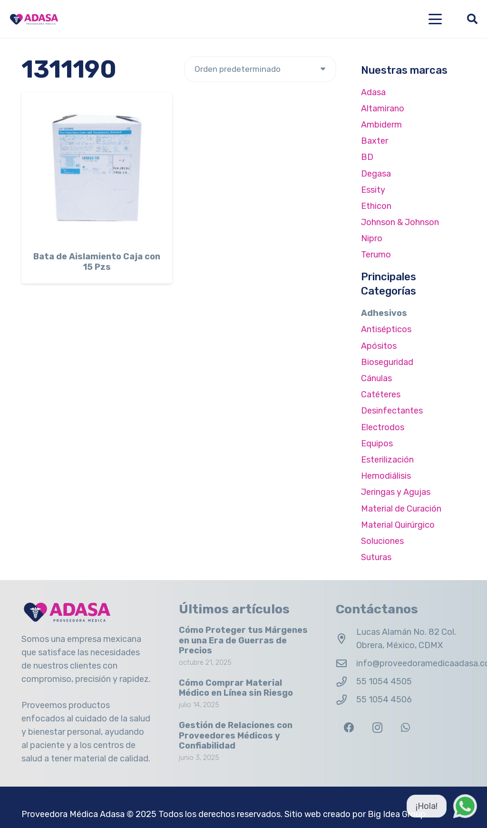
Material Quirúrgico (398, 525)
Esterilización (387, 459)
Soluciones (382, 541)
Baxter (374, 141)
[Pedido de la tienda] (260, 69)
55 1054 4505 (384, 681)
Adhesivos (384, 313)
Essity (373, 190)
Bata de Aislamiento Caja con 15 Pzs (96, 261)
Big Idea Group (397, 814)
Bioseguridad (387, 362)
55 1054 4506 (384, 699)
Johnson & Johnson (400, 222)
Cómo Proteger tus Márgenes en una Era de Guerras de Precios (243, 640)
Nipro (371, 238)
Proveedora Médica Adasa (73, 814)
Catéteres (380, 394)
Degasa (376, 173)
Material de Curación (401, 508)
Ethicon (376, 206)
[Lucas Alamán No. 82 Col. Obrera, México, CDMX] (346, 639)
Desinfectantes (392, 410)
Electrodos (382, 427)
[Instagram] (377, 728)
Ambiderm (381, 124)
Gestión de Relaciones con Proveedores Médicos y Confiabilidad (235, 735)
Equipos (377, 443)
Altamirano (382, 108)
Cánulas (376, 378)
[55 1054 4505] (346, 682)
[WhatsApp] (405, 728)
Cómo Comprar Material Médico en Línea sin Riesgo (236, 688)
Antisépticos (386, 329)
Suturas (376, 557)
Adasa (373, 92)
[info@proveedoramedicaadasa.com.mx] (346, 664)
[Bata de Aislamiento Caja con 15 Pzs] (96, 167)
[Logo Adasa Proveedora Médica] (34, 19)
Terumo (376, 254)
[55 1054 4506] (346, 700)
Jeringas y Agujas (395, 492)
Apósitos (379, 346)
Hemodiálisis (386, 476)
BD (367, 157)
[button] (435, 19)
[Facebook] (349, 728)
